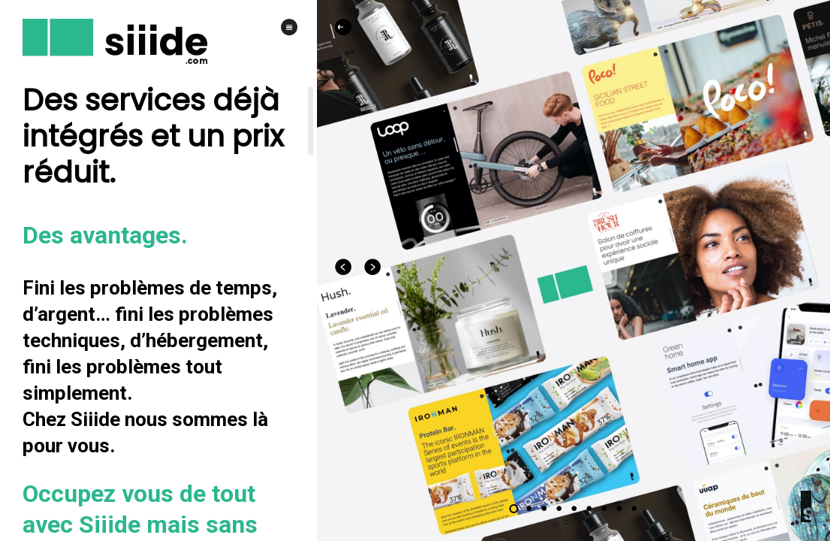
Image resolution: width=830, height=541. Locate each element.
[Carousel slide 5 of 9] (573, 508)
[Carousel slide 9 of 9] (633, 508)
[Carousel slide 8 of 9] (618, 508)
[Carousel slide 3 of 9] (543, 508)
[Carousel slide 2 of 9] (528, 508)
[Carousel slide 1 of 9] (513, 508)
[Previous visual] (344, 266)
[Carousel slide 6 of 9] (588, 508)
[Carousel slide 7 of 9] (603, 508)
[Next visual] (373, 266)
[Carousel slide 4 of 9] (558, 508)
